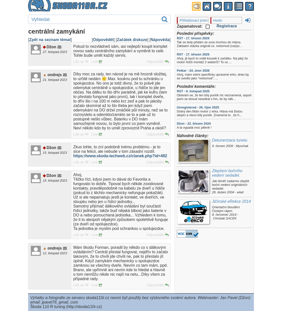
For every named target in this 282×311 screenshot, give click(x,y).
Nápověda (159, 40)
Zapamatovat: (193, 26)
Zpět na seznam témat (50, 40)
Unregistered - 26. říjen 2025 (198, 107)
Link (96, 62)
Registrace (227, 26)
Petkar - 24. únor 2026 (193, 70)
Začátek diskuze (132, 40)
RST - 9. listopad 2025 (193, 91)
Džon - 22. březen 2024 (194, 123)
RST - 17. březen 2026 (193, 38)
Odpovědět (103, 40)
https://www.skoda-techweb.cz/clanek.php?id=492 (120, 156)
